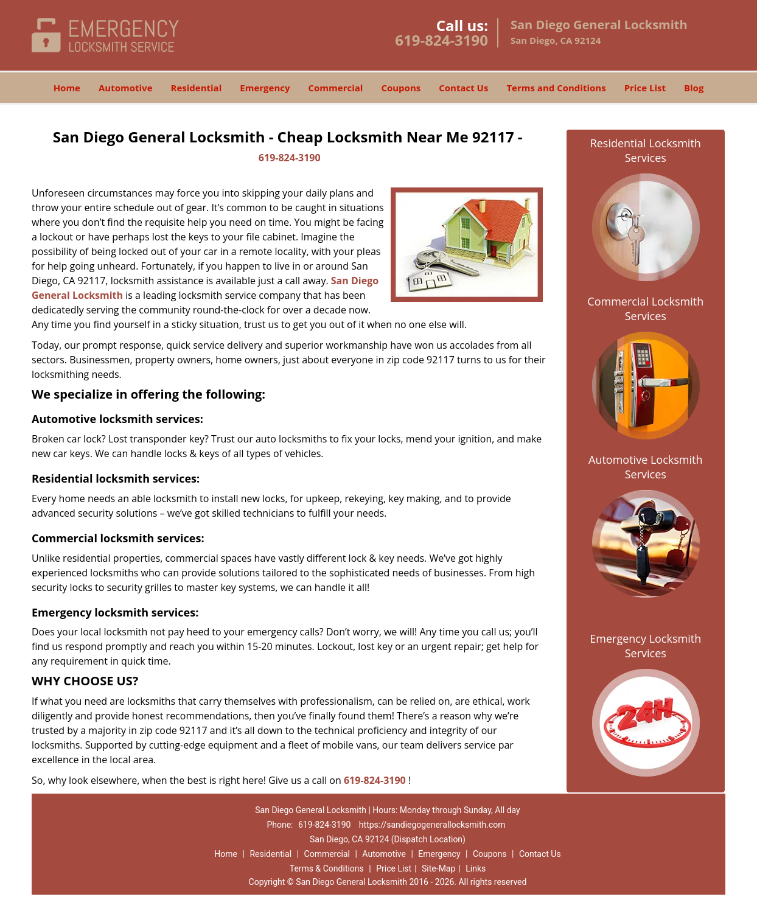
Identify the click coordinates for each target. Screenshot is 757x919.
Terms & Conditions (327, 868)
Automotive (126, 88)
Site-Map (438, 868)
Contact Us (463, 88)
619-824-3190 (441, 40)
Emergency (265, 88)
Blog (693, 88)
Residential (196, 88)
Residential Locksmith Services (645, 150)
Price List (645, 88)
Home (67, 88)
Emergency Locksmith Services (645, 645)
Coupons (400, 88)
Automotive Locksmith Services (645, 466)
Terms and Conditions (555, 88)
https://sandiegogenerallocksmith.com (432, 825)
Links (476, 868)
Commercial (336, 88)
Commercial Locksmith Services (645, 308)
